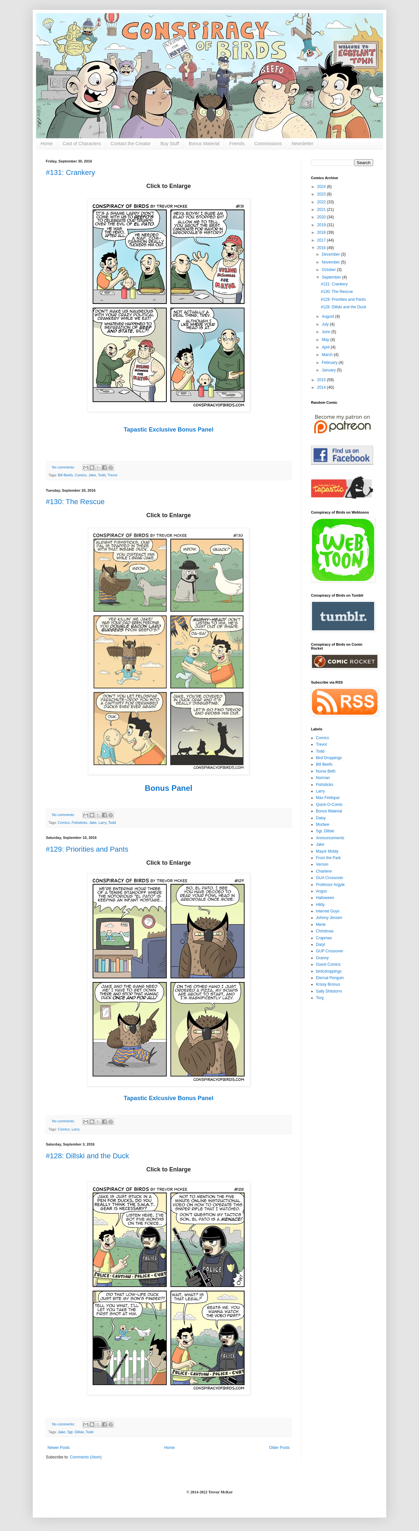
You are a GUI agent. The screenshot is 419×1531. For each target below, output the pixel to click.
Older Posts (279, 1447)
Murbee (322, 824)
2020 (322, 217)
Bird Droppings (329, 758)
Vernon (322, 864)
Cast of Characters (82, 143)
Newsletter (302, 143)
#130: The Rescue (75, 502)
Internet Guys (327, 911)
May (326, 339)
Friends (237, 143)
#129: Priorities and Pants (87, 849)
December (331, 254)
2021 (322, 209)
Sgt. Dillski (75, 1432)
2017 (322, 240)
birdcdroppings (329, 971)
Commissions (268, 143)
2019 (322, 225)
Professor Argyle (330, 884)
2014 (322, 387)
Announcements (330, 838)
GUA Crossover (329, 878)
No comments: (64, 467)
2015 (322, 380)
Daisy (321, 818)
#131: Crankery (70, 172)
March (328, 354)
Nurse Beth (326, 771)
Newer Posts (58, 1447)
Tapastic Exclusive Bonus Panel (168, 429)
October (329, 269)
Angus (321, 891)
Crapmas (324, 938)
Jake (92, 475)
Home (47, 143)
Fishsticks (79, 823)
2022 (322, 202)
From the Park (328, 858)
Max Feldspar (328, 797)
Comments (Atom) (85, 1457)
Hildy (320, 904)
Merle (321, 924)
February (330, 362)
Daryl (320, 944)
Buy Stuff (169, 143)
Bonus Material (204, 143)
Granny (322, 958)
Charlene (324, 871)
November (331, 262)
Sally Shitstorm (329, 991)
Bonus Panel (168, 788)
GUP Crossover (329, 951)
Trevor (112, 475)
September (332, 277)
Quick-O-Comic (329, 804)
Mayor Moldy (327, 851)
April (326, 347)
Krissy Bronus (328, 984)
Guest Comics (328, 964)
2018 (322, 232)
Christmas (325, 931)
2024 (322, 186)
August (328, 316)
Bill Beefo (65, 475)
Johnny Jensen (329, 917)
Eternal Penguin (330, 978)
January (329, 370)
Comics (80, 475)
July (326, 324)
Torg (319, 997)
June (326, 332)
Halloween (325, 897)
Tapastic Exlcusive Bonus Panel (168, 1098)
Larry (102, 823)
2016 (322, 248)
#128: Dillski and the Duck (87, 1156)
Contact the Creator (131, 143)
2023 (322, 194)
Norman (323, 777)
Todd (101, 475)
